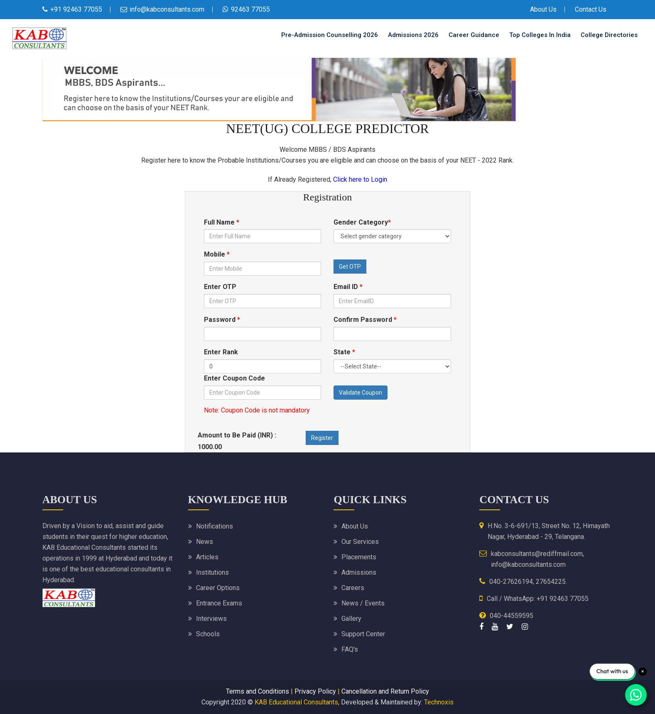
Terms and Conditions (257, 691)
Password (222, 320)
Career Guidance (474, 35)
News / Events (363, 603)
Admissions (358, 572)
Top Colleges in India (540, 35)
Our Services (360, 542)
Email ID (348, 287)
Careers (352, 588)
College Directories (609, 35)
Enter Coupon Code (234, 378)
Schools (208, 634)
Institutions (212, 572)
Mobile (217, 254)
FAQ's (349, 649)
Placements (358, 557)
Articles (207, 557)
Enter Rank (221, 352)
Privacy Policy (315, 691)
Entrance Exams (219, 603)
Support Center (363, 634)
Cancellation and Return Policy (385, 691)
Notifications (214, 526)
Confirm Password (365, 320)
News (204, 542)
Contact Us (590, 9)
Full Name (221, 222)
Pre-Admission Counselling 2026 (329, 35)
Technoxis (439, 702)
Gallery (351, 619)
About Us (543, 9)
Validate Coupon (360, 392)
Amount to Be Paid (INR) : (238, 435)
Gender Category (362, 222)
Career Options (218, 588)
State (344, 352)
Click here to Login (360, 179)
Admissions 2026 (413, 35)
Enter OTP (220, 287)
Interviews (211, 619)
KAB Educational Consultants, (297, 702)
